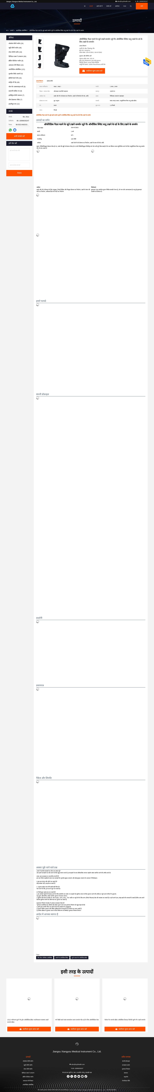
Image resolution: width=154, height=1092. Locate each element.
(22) (16, 65)
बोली (142, 6)
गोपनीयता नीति (126, 1080)
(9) (16, 61)
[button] (40, 68)
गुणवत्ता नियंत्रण (126, 1069)
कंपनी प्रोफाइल (126, 1061)
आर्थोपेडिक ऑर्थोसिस (21, 30)
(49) (14, 82)
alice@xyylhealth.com (123, 1)
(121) (17, 69)
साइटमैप (126, 1077)
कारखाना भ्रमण (126, 1065)
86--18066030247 (141, 1)
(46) (15, 48)
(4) (16, 74)
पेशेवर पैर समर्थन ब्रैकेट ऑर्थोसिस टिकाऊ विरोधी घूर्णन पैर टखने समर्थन (124, 1020)
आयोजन (117, 6)
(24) (16, 43)
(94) (17, 56)
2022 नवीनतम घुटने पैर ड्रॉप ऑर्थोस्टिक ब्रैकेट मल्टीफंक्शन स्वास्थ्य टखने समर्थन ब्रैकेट (28, 1021)
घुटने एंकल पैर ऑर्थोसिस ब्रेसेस (79, 957)
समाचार (126, 1073)
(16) (15, 78)
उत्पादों (91, 6)
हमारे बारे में (99, 6)
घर (84, 6)
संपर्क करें (108, 6)
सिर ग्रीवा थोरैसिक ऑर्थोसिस (45, 957)
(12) (14, 104)
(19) (15, 52)
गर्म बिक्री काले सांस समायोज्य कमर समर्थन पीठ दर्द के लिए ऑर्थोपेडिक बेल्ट (77, 1020)
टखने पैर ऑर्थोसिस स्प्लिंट (61, 957)
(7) (16, 95)
